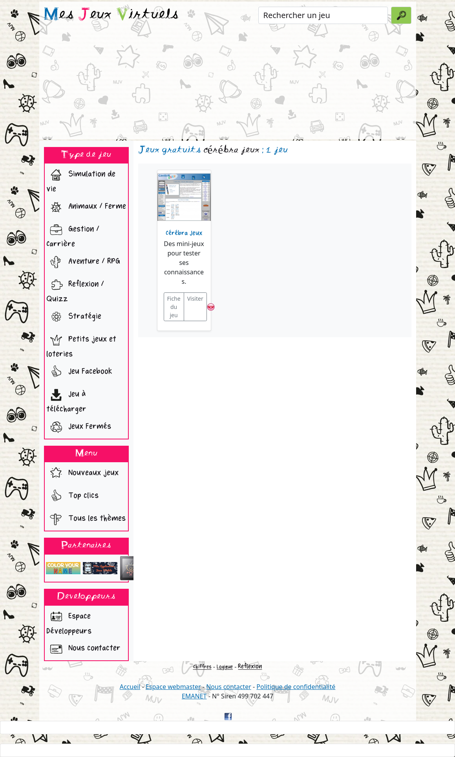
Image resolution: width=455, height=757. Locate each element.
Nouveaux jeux (82, 473)
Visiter (195, 298)
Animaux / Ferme (86, 207)
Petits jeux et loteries (81, 344)
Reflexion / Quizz (75, 289)
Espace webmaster (173, 686)
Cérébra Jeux (184, 233)
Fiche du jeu (174, 307)
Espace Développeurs (68, 621)
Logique (225, 666)
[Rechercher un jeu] (323, 15)
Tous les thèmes (86, 519)
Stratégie (73, 317)
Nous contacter (83, 649)
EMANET (194, 696)
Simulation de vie (80, 179)
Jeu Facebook (79, 372)
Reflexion (250, 666)
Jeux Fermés (78, 427)
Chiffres (202, 666)
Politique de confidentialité (295, 686)
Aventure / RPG (83, 262)
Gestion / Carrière (72, 234)
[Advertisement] (228, 84)
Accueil (130, 686)
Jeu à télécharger (66, 399)
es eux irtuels (111, 15)
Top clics (72, 496)
